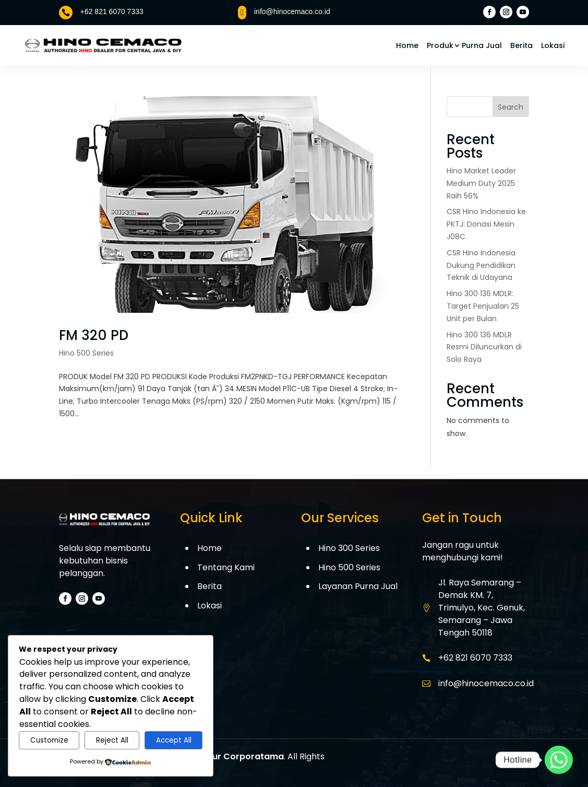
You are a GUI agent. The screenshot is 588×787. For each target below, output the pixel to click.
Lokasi (553, 45)
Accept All (173, 740)
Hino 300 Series (349, 548)
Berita (521, 45)
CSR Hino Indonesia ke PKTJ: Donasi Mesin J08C (486, 224)
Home (407, 45)
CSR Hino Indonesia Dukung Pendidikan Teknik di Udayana (481, 265)
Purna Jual (482, 45)
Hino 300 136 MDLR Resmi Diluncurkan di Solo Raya (484, 347)
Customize (49, 740)
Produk (440, 45)
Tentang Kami (226, 567)
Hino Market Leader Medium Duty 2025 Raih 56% (481, 183)
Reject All (112, 740)
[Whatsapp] (559, 760)
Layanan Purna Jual (358, 586)
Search (510, 107)
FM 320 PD (93, 335)
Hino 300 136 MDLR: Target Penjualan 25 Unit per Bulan (483, 306)
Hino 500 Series (86, 353)
